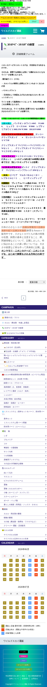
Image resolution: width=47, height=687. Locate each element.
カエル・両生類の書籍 (12, 514)
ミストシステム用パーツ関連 (16, 423)
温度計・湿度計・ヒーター (14, 403)
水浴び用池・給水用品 (13, 399)
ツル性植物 (8, 456)
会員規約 (25, 679)
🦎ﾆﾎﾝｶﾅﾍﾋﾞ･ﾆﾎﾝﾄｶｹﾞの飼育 (12, 328)
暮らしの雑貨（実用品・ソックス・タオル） (21, 505)
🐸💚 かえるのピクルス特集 (13, 333)
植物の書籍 (9, 518)
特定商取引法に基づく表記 (15, 676)
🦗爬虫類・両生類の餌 (11, 343)
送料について (14, 679)
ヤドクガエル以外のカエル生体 (16, 539)
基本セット (9, 419)
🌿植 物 (6, 431)
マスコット (8, 477)
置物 (5, 485)
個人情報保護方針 (34, 676)
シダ (6, 436)
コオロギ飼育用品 (11, 370)
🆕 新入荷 (6, 312)
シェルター (9, 395)
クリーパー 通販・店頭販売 (14, 526)
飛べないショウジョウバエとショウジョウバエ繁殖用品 (23, 356)
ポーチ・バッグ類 (11, 501)
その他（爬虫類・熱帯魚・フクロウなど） (20, 522)
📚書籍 (5, 509)
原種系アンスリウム (12, 460)
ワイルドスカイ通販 (11, 31)
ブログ (23, 660)
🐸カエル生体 (7, 530)
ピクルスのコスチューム (13, 481)
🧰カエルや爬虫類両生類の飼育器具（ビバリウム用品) (23, 375)
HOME (3, 38)
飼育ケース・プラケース (13, 383)
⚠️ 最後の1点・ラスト (11, 317)
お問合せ (34, 679)
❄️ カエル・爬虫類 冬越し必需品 (15, 323)
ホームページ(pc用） (23, 665)
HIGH (35, 129)
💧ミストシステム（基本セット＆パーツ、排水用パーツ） (23, 413)
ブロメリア (9, 440)
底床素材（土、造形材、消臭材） (17, 387)
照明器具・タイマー (12, 407)
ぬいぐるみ (8, 473)
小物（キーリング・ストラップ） (17, 493)
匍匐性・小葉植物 (11, 448)
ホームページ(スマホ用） (23, 669)
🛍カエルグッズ (8, 468)
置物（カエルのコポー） (13, 489)
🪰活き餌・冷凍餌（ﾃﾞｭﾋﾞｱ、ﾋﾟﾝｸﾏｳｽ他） (20, 351)
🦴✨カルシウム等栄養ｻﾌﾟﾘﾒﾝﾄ (16, 366)
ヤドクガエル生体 (11, 535)
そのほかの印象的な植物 (13, 464)
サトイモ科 (8, 452)
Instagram (23, 656)
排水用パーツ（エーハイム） (15, 427)
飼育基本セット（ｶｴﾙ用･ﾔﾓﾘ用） (16, 379)
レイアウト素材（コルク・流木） (17, 391)
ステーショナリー (11, 497)
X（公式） (23, 652)
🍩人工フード (9, 362)
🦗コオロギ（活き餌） (13, 347)
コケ (6, 444)
